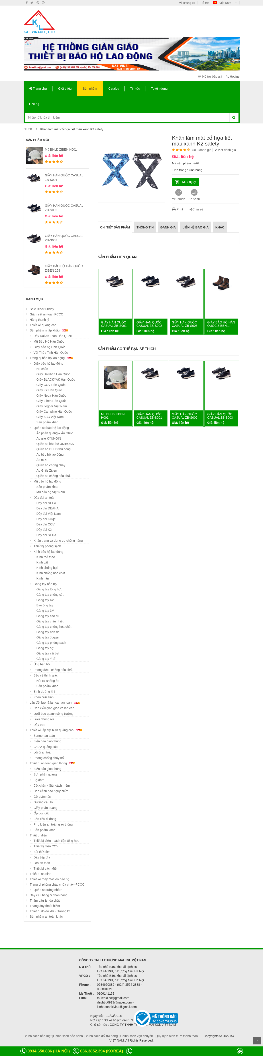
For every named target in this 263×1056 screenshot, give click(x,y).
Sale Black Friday (42, 309)
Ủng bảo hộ (42, 664)
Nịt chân (42, 369)
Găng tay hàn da (48, 632)
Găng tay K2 (45, 600)
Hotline (232, 76)
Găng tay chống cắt (50, 594)
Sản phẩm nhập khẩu (49, 330)
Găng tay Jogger (48, 637)
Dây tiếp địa (42, 857)
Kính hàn (43, 578)
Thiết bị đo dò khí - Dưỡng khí (50, 911)
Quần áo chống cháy (51, 465)
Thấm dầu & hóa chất (45, 900)
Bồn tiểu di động (45, 819)
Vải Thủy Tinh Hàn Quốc (51, 352)
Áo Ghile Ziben (47, 470)
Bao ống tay (45, 605)
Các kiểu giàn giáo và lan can (54, 708)
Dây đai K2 (44, 529)
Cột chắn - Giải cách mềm (52, 785)
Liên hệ (34, 104)
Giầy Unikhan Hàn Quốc (53, 374)
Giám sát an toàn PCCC (46, 314)
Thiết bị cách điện (46, 868)
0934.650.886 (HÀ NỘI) (48, 1051)
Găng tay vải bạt (48, 653)
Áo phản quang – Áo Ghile (55, 433)
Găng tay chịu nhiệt (50, 621)
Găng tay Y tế (46, 658)
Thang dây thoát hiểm (45, 906)
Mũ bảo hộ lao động (47, 481)
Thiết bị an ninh (40, 874)
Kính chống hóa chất (51, 573)
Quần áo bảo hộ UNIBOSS (55, 444)
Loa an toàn (42, 863)
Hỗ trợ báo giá (210, 76)
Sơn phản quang (45, 774)
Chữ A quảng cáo (46, 747)
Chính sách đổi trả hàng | (102, 1036)
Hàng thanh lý (39, 319)
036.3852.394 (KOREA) (101, 1051)
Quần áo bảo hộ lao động (51, 428)
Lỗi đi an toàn (43, 752)
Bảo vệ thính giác (46, 675)
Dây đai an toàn (44, 497)
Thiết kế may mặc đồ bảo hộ (49, 879)
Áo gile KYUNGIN (49, 438)
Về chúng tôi (187, 2)
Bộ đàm (39, 780)
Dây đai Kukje (46, 519)
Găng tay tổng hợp (50, 589)
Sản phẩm (90, 88)
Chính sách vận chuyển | (137, 1036)
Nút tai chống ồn (48, 680)
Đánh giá (168, 227)
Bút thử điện (42, 852)
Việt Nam (222, 2)
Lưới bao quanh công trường (53, 713)
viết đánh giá (225, 150)
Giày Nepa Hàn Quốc (51, 395)
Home (28, 129)
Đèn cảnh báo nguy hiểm (51, 791)
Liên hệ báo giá (195, 227)
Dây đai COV (46, 524)
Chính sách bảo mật (38, 1036)
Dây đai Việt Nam (49, 513)
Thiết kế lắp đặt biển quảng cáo (57, 730)
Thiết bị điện (38, 835)
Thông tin (145, 227)
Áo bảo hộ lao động (50, 454)
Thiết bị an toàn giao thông (53, 763)
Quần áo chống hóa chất (54, 476)
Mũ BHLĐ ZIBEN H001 (61, 149)
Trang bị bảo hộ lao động (52, 358)
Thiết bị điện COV (46, 846)
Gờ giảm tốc (42, 796)
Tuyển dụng (159, 88)
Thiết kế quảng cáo (43, 325)
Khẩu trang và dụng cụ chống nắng (58, 540)
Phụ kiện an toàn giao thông (53, 824)
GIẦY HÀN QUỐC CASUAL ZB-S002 (149, 324)
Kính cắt (42, 562)
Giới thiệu (65, 88)
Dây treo (39, 725)
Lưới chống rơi (44, 719)
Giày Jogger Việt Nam (52, 406)
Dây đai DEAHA (48, 508)
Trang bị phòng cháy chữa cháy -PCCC (57, 884)
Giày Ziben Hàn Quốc (52, 401)
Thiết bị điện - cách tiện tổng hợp (57, 840)
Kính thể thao (46, 557)
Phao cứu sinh (44, 697)
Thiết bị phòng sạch (47, 546)
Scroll (257, 1040)
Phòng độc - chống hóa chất (53, 670)
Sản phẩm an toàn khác (46, 916)
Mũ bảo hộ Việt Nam (51, 492)
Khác (219, 227)
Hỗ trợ (204, 2)
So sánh (194, 195)
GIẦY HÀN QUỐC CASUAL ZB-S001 (114, 324)
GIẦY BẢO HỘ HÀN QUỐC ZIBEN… (221, 324)
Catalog (113, 88)
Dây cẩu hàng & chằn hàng (48, 895)
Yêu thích (178, 195)
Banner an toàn (44, 735)
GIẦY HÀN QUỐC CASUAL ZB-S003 (185, 324)
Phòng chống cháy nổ (49, 758)
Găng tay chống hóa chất (54, 626)
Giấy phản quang (45, 808)
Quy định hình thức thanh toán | (177, 1036)
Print (177, 209)
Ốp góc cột (41, 813)
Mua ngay (189, 182)
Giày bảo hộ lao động (48, 363)
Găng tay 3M (45, 610)
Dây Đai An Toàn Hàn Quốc (53, 336)
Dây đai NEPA (46, 503)
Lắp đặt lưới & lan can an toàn (56, 702)
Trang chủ (38, 88)
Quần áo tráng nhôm (48, 890)
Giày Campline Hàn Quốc (54, 411)
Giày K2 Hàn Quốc (50, 390)
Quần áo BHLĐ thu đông (54, 449)
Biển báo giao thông (47, 741)
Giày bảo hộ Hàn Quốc (49, 347)
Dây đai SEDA (46, 535)
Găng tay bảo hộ (45, 584)
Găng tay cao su (48, 616)
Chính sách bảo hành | (69, 1036)
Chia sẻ (195, 209)
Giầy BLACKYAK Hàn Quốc (56, 379)
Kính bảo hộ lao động (48, 551)
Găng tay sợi (45, 648)
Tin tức (135, 88)
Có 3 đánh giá (201, 150)
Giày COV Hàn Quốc (51, 385)
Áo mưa (42, 460)
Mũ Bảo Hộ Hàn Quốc (49, 341)
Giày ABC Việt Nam (50, 417)
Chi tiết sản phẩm (115, 227)
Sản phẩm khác (47, 422)
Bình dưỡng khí (44, 691)
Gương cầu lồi (43, 802)
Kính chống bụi (47, 567)
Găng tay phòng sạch (51, 642)
